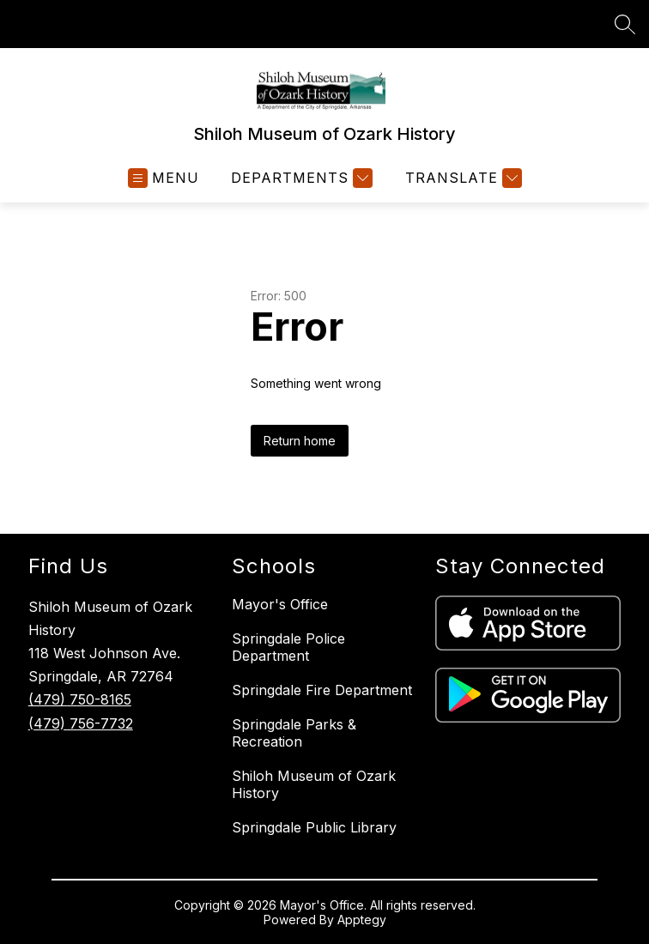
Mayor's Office (280, 604)
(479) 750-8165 (79, 699)
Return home (300, 440)
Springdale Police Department (288, 647)
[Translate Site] (461, 178)
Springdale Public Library (314, 827)
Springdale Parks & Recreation (294, 733)
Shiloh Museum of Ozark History (314, 784)
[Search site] (625, 24)
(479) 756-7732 (80, 723)
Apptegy (361, 919)
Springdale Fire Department (322, 690)
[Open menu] (163, 178)
